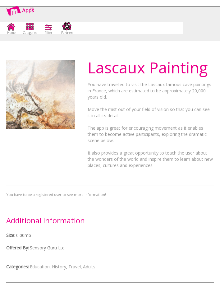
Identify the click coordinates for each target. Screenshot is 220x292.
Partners (67, 32)
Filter (48, 32)
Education (40, 267)
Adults (89, 267)
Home (11, 32)
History (59, 267)
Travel (74, 267)
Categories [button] (30, 32)
